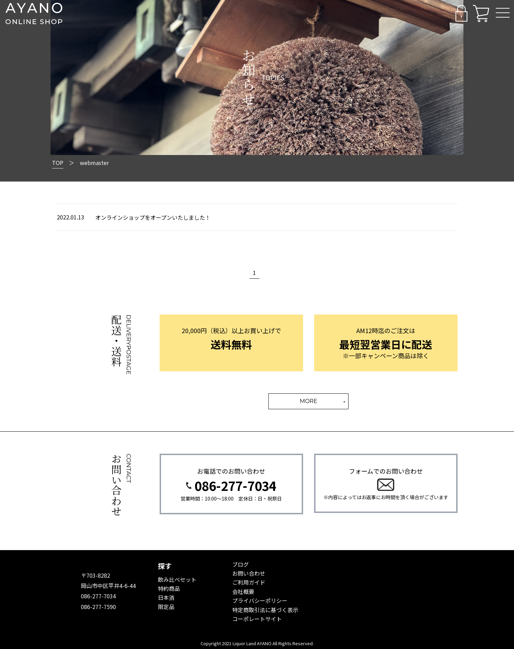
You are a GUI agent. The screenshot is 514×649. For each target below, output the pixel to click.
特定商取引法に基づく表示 (265, 610)
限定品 (166, 606)
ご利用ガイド (248, 582)
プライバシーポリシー (259, 600)
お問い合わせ (248, 573)
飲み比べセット (177, 579)
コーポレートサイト (257, 619)
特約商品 (169, 588)
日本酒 (166, 597)
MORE (308, 401)
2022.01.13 (70, 217)
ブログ (240, 564)
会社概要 (243, 591)
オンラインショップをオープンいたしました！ (153, 217)
